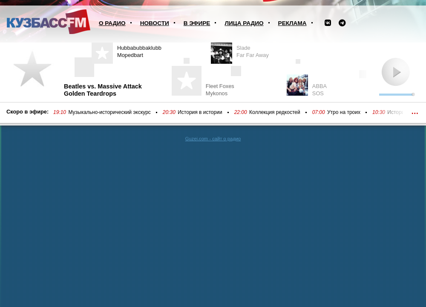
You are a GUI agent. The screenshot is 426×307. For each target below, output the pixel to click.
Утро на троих (343, 112)
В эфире (197, 23)
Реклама (292, 23)
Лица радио (244, 23)
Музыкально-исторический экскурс (109, 112)
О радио (112, 23)
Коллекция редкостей (274, 112)
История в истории (200, 112)
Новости (154, 23)
